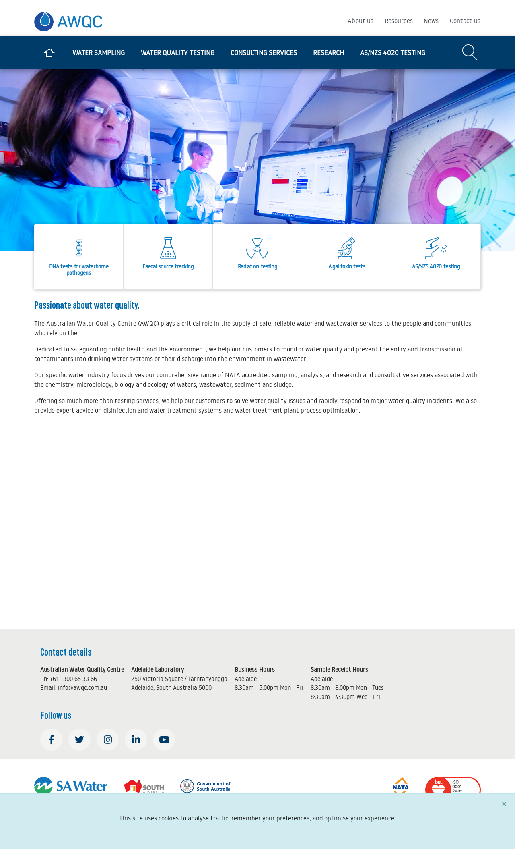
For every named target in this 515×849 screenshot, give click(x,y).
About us (360, 20)
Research (328, 52)
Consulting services (264, 52)
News (431, 20)
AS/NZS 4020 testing (392, 52)
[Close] (504, 803)
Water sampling (98, 52)
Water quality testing (177, 52)
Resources (399, 20)
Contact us (465, 20)
